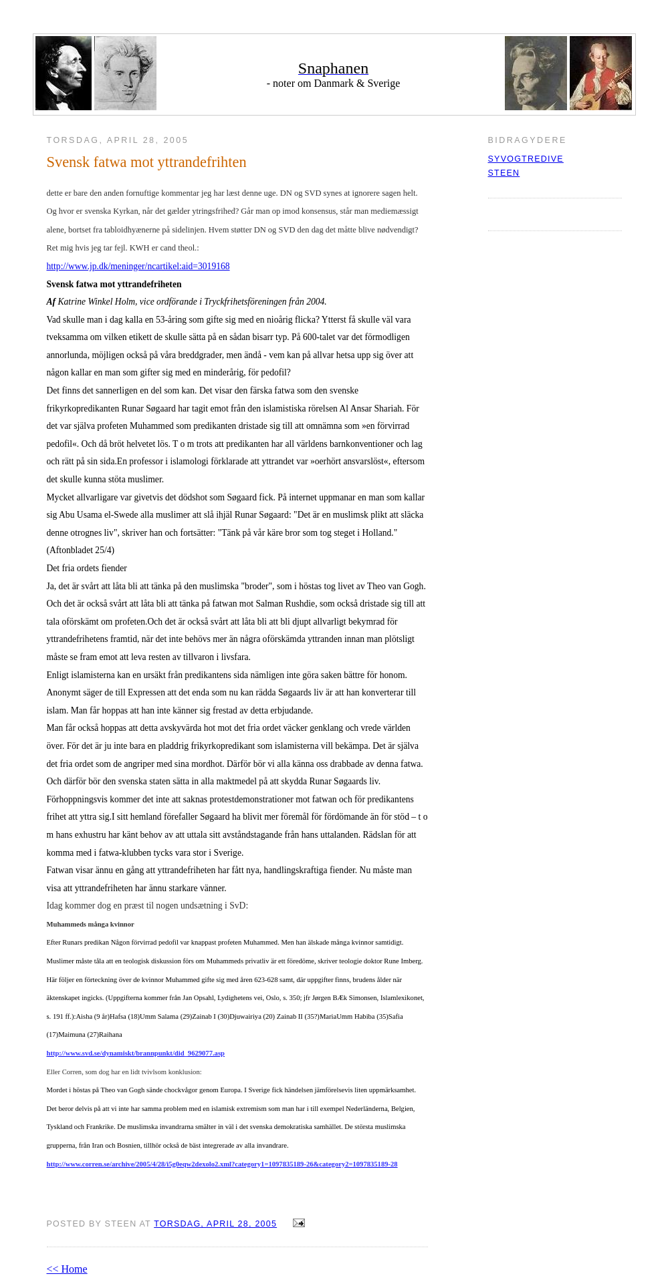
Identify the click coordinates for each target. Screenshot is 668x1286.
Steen (504, 173)
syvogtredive (526, 159)
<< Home (67, 1269)
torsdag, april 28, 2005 (215, 1224)
